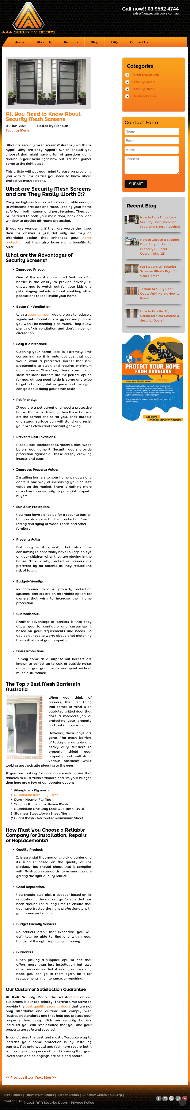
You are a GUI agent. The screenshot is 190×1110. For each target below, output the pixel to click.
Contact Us (13, 1101)
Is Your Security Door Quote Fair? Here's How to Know (159, 293)
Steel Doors (13, 1095)
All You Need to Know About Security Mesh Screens (43, 116)
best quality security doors (48, 1006)
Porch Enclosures (146, 75)
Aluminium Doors (40, 1095)
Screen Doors (68, 1095)
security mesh (39, 314)
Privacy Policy (82, 1103)
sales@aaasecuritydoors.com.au (156, 13)
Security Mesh (17, 130)
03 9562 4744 (163, 9)
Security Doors (143, 82)
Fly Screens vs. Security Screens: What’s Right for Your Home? (159, 271)
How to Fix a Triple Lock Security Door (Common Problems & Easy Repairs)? (160, 222)
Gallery (116, 1095)
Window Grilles (144, 96)
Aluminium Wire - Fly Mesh (36, 795)
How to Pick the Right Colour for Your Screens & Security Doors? (159, 315)
